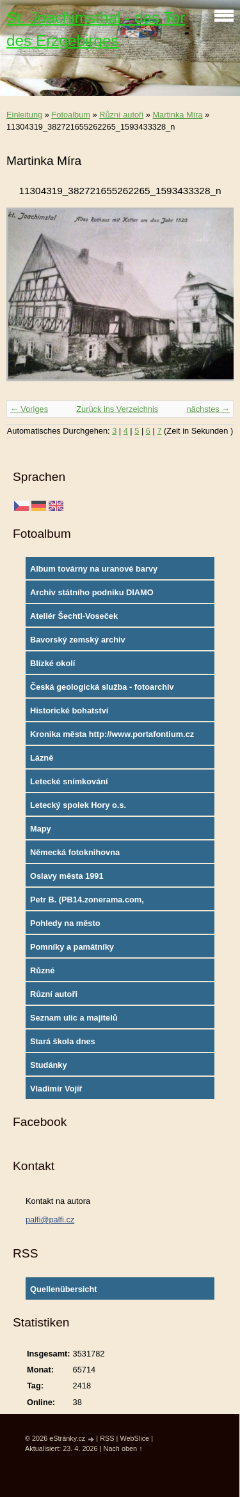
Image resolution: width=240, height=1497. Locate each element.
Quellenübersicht (63, 1289)
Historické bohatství (69, 710)
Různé (42, 970)
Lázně (41, 758)
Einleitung (24, 114)
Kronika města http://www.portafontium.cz (112, 734)
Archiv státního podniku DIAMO (92, 592)
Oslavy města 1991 (67, 876)
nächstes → (208, 409)
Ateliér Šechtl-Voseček (74, 616)
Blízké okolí (52, 663)
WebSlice (134, 1438)
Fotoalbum (70, 114)
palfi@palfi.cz (50, 1219)
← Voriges (29, 409)
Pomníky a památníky (72, 947)
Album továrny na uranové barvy (93, 569)
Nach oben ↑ (123, 1448)
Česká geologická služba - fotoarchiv (102, 687)
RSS (107, 1438)
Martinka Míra (177, 114)
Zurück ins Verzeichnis (117, 409)
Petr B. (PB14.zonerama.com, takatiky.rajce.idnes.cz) (87, 902)
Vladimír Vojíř (56, 1088)
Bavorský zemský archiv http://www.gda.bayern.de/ (81, 642)
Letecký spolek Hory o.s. (78, 805)
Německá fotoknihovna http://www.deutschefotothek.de (92, 855)
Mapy (40, 828)
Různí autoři (121, 114)
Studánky (48, 1065)
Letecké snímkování (69, 781)
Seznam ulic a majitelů (74, 1017)
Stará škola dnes (62, 1041)
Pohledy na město (65, 923)
